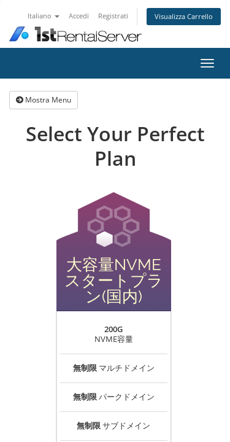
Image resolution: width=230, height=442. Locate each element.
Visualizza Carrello (184, 16)
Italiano (43, 15)
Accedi (79, 15)
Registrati (113, 15)
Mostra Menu (43, 100)
